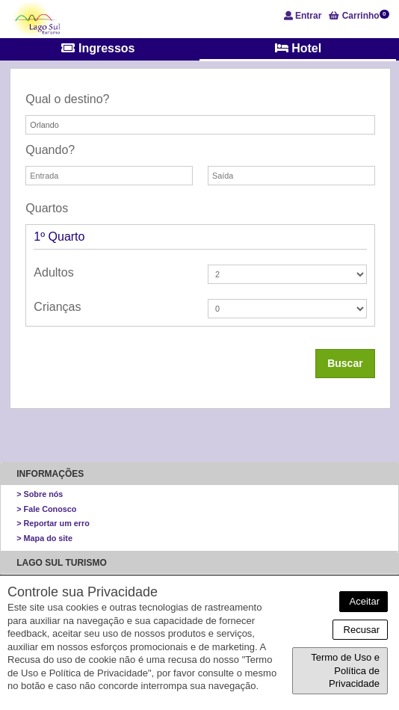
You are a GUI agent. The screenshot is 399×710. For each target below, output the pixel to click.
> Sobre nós (39, 494)
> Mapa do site (44, 538)
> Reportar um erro (53, 523)
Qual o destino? (67, 99)
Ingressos (97, 48)
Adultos (53, 272)
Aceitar (363, 601)
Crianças (57, 306)
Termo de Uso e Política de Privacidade (345, 670)
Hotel (298, 48)
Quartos (46, 208)
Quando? (50, 149)
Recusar (360, 629)
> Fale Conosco (46, 508)
